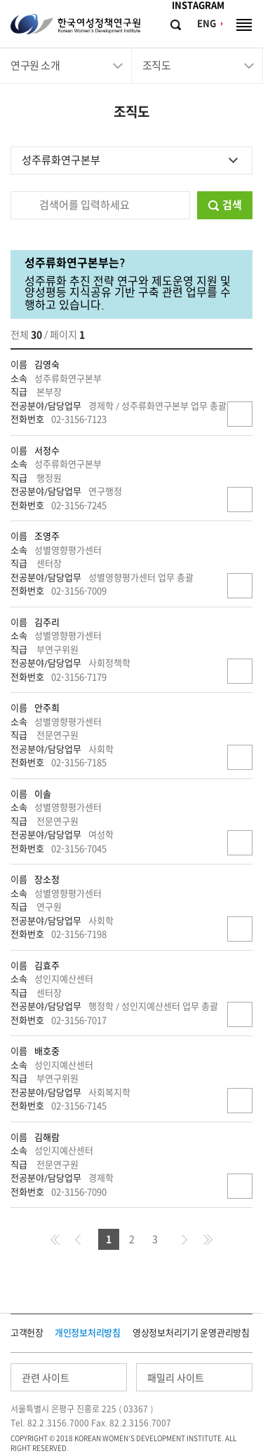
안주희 (47, 707)
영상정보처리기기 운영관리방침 (191, 1332)
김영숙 (47, 364)
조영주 (47, 536)
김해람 (47, 1137)
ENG (206, 23)
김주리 (47, 622)
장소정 (47, 879)
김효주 (47, 965)
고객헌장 (27, 1332)
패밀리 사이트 (175, 1378)
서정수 (47, 450)
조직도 (156, 65)
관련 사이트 (45, 1378)
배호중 (47, 1051)
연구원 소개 (35, 65)
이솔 (42, 794)
